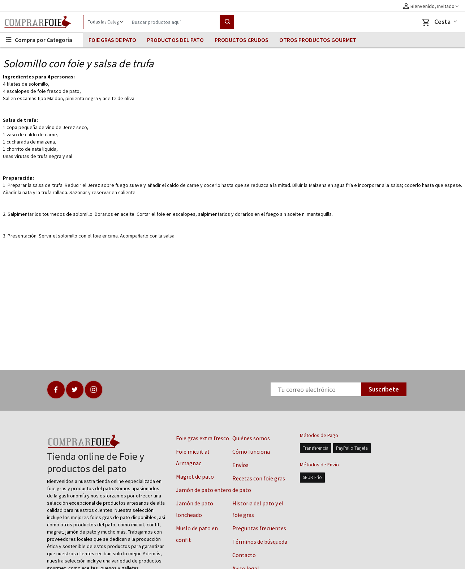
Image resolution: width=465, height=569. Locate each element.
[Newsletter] (316, 389)
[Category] (105, 22)
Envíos (240, 465)
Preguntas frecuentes (259, 528)
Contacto (244, 555)
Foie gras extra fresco (202, 438)
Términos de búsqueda (259, 541)
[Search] (174, 22)
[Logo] (41, 22)
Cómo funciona (251, 451)
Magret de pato (195, 476)
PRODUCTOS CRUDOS (241, 39)
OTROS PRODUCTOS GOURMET (317, 39)
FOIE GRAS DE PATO (112, 39)
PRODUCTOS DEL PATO (175, 39)
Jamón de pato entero (203, 489)
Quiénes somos (251, 438)
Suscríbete (384, 389)
